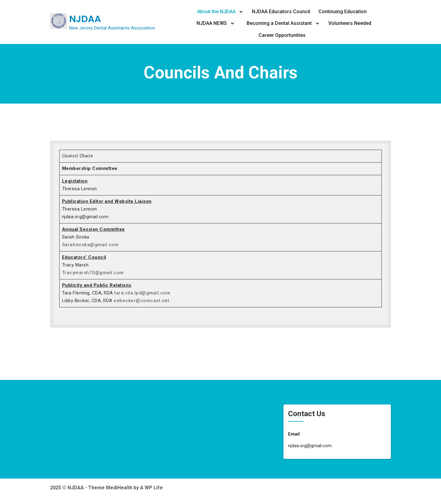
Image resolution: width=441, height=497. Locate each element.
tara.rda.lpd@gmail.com (142, 293)
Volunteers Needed (349, 23)
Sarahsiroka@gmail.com (90, 244)
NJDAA (85, 19)
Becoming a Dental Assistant (279, 23)
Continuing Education (342, 11)
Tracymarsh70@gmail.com (93, 272)
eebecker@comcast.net (141, 300)
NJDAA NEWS (212, 23)
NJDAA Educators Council (281, 11)
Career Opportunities (282, 35)
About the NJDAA (216, 11)
